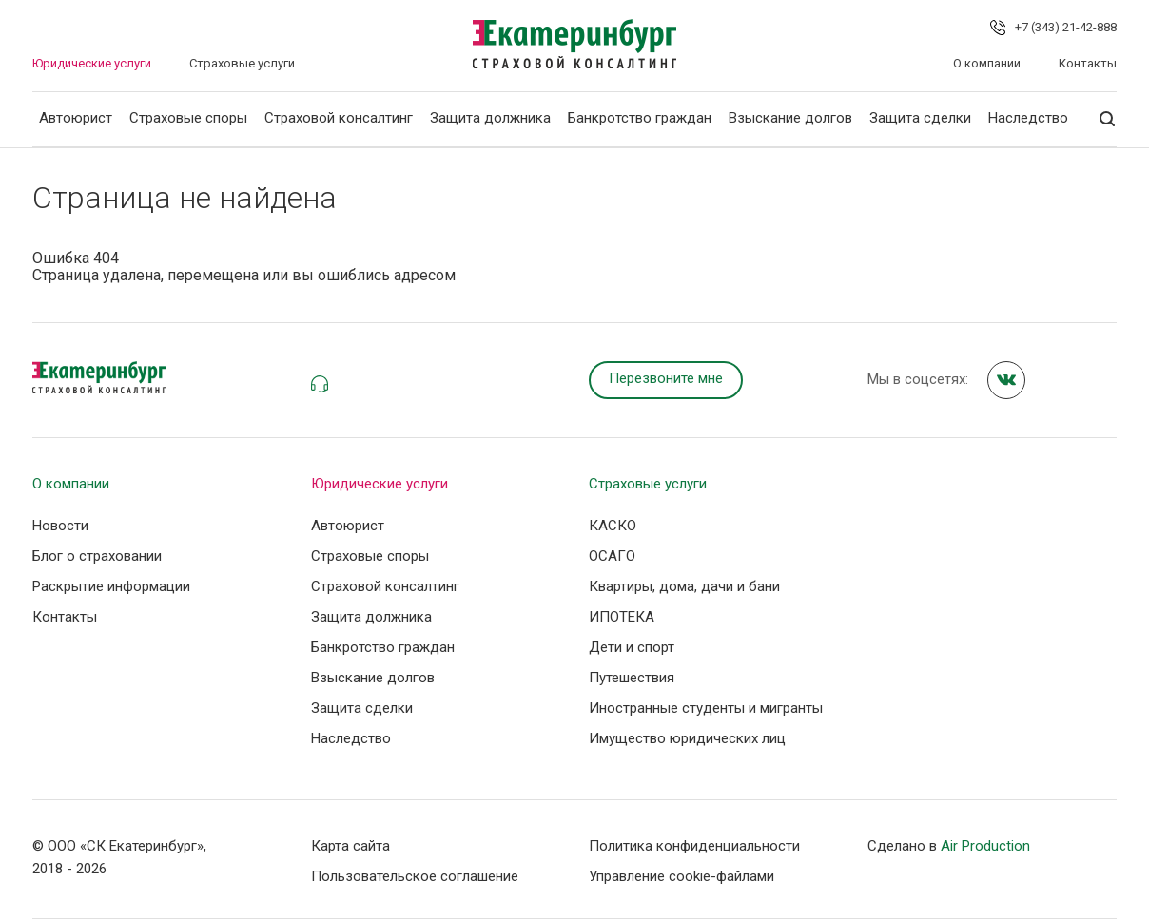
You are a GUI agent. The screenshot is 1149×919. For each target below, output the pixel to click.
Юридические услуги (91, 63)
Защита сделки (920, 117)
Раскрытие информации (111, 586)
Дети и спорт (631, 647)
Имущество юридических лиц (687, 738)
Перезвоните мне (666, 378)
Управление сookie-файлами (681, 876)
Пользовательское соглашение (414, 876)
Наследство (1028, 117)
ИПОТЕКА (621, 616)
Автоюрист (75, 117)
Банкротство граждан (639, 117)
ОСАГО (612, 556)
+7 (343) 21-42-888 (1066, 27)
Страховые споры (188, 117)
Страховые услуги (242, 63)
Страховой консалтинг (338, 117)
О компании (987, 63)
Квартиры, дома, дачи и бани (684, 586)
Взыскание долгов (790, 117)
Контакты (1088, 63)
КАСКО (612, 525)
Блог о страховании (97, 556)
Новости (60, 525)
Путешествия (631, 677)
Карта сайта (350, 845)
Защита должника (490, 117)
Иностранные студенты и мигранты (706, 708)
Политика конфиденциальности (694, 845)
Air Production (985, 845)
